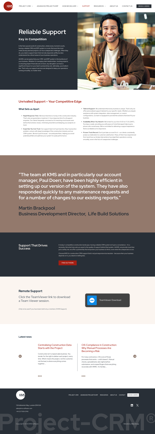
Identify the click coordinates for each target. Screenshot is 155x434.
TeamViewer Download (111, 300)
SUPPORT (89, 6)
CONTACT (121, 395)
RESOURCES (101, 6)
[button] (143, 6)
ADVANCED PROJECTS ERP (52, 6)
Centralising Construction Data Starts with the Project (55, 346)
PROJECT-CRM (30, 6)
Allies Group (135, 424)
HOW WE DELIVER (73, 6)
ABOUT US (115, 6)
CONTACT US (127, 6)
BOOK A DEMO (133, 395)
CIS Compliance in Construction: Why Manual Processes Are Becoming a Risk (99, 348)
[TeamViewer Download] (92, 300)
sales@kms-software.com (24, 408)
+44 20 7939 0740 (22, 411)
